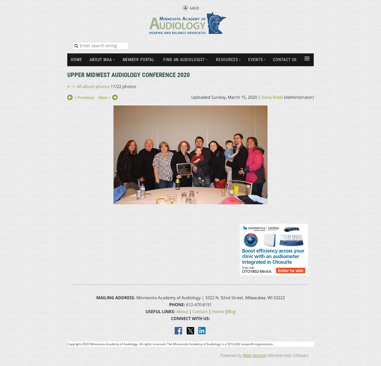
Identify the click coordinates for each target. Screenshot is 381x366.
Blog (231, 311)
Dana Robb (272, 97)
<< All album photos (90, 86)
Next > (104, 97)
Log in (194, 7)
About (182, 311)
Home (218, 311)
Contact (200, 311)
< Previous (84, 97)
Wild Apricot (255, 355)
